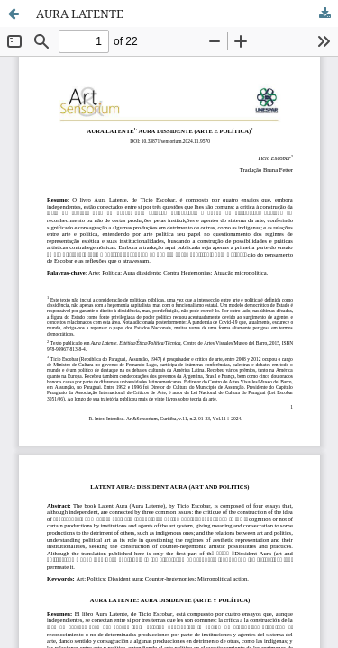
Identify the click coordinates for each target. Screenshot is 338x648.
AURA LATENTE (79, 13)
